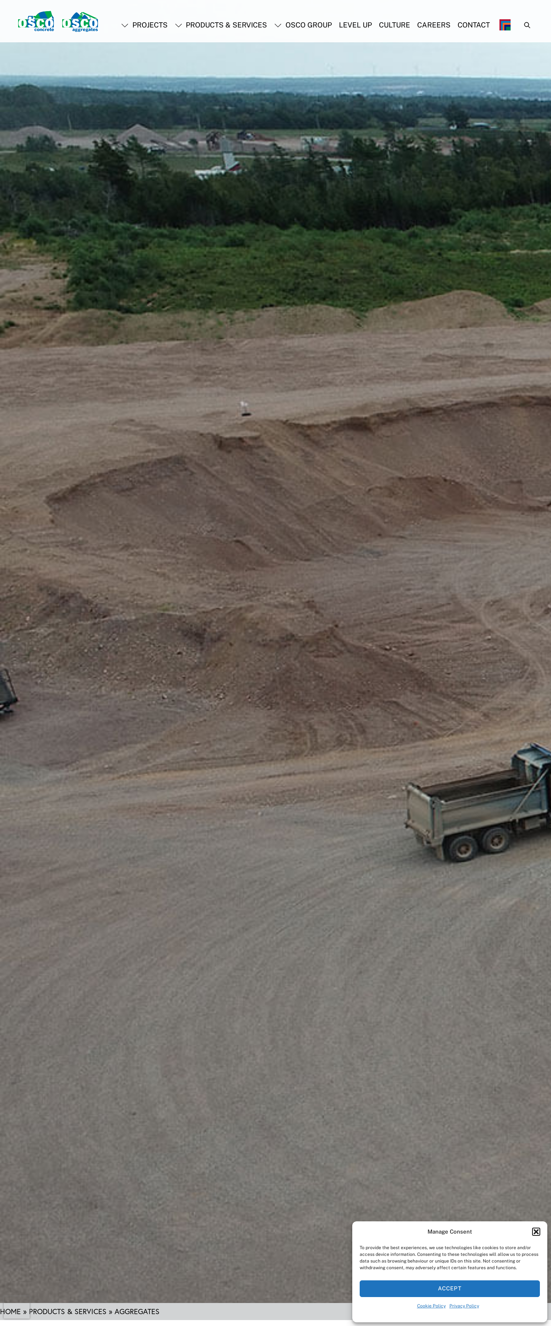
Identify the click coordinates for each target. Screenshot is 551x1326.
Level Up (355, 25)
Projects (144, 25)
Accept (450, 1288)
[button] (536, 1231)
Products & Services (221, 25)
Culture (394, 25)
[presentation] (17, 1307)
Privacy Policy (464, 1306)
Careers (434, 25)
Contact (474, 25)
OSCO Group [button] (303, 25)
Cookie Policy (431, 1306)
